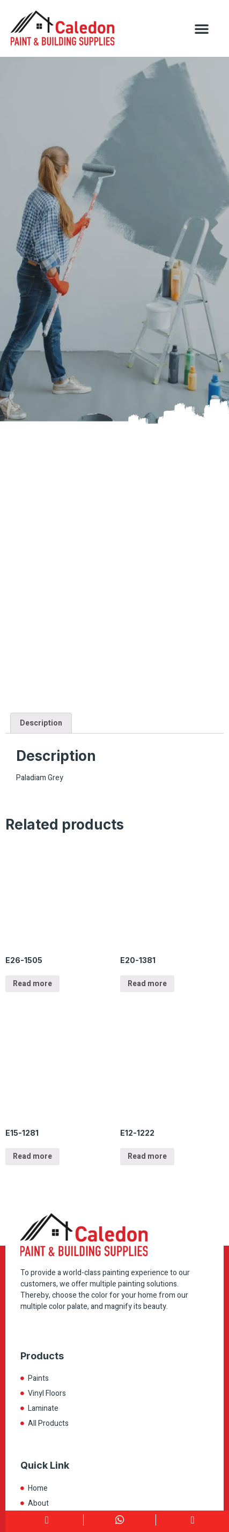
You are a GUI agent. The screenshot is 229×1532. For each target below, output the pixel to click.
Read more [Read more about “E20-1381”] (147, 983)
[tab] (41, 723)
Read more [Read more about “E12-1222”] (147, 1156)
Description (41, 723)
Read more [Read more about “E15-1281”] (32, 1156)
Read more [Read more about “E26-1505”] (32, 983)
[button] (201, 28)
